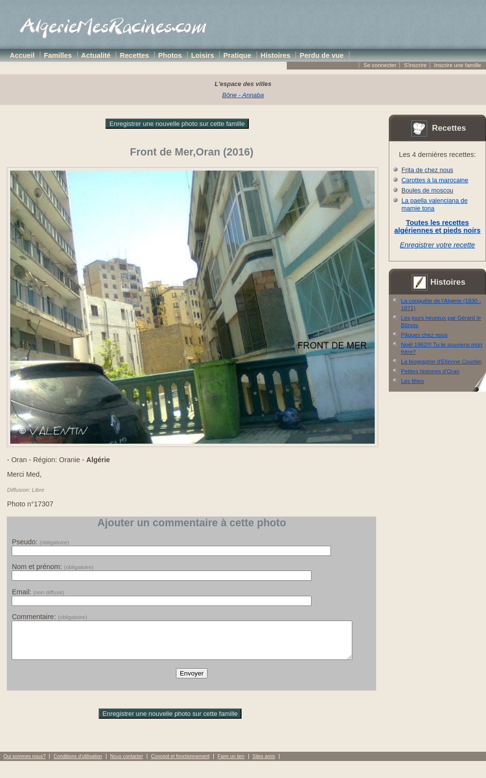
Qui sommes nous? (24, 763)
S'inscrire (415, 65)
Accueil (22, 55)
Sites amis (263, 763)
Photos (170, 55)
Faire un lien (231, 763)
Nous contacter (126, 763)
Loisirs (202, 55)
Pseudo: (40, 542)
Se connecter (380, 65)
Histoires (275, 55)
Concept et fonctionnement (180, 763)
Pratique (237, 55)
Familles (58, 55)
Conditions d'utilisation (77, 763)
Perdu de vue (322, 55)
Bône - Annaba (243, 95)
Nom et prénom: (52, 567)
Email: (38, 592)
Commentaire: (49, 617)
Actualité (96, 55)
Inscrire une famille (457, 65)
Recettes (134, 55)
